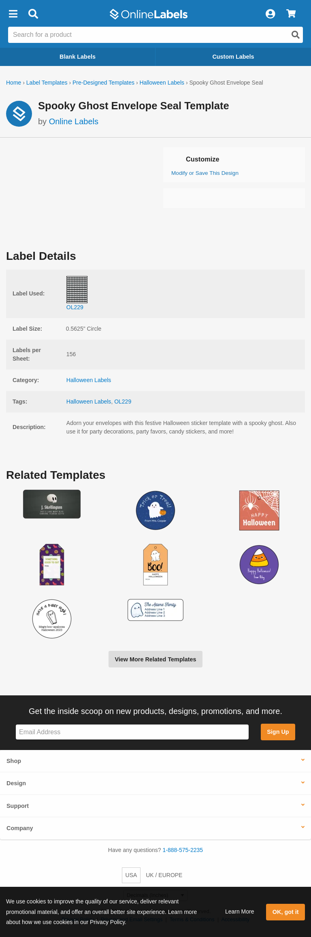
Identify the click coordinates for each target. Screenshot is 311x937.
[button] (13, 14)
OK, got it (286, 912)
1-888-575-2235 (183, 850)
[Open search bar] (33, 14)
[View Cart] (291, 14)
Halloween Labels (161, 82)
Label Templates (47, 82)
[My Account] (270, 14)
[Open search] (295, 35)
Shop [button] (13, 761)
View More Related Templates (155, 659)
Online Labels (73, 121)
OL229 (122, 401)
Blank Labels (78, 56)
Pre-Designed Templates (103, 82)
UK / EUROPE (164, 875)
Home (13, 82)
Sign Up (278, 732)
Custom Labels (233, 56)
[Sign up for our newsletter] (132, 732)
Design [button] (16, 783)
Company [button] (19, 828)
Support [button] (17, 806)
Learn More (239, 911)
